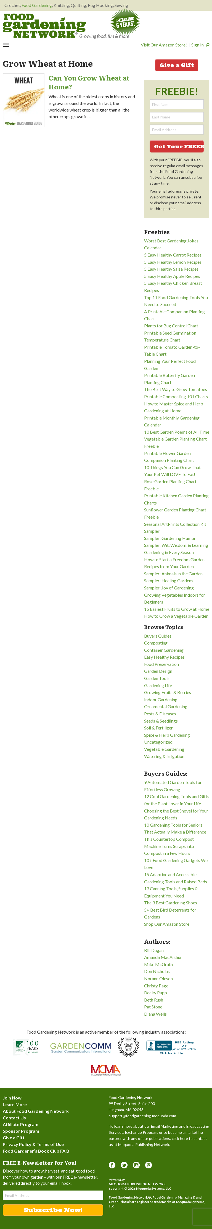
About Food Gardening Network (36, 1111)
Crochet (12, 5)
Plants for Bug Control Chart (171, 325)
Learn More (15, 1104)
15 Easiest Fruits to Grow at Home (176, 609)
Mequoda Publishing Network (137, 1184)
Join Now (12, 1097)
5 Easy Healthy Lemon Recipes (173, 262)
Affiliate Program (20, 1124)
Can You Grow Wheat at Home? (89, 82)
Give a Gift (177, 65)
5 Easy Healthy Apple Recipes (172, 276)
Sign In (197, 44)
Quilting (78, 5)
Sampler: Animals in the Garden (173, 573)
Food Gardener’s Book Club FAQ (36, 1150)
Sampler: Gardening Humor (170, 538)
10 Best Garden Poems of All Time (176, 431)
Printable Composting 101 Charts (176, 396)
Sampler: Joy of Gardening (169, 587)
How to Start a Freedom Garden (174, 559)
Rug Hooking (100, 5)
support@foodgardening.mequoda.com (142, 1115)
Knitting (61, 5)
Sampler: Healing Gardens (168, 580)
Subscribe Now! (53, 1210)
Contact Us (14, 1117)
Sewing (121, 5)
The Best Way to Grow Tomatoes (175, 389)
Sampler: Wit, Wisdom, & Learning (176, 545)
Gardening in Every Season (169, 552)
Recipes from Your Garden (169, 566)
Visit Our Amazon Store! (164, 44)
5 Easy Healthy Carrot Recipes (173, 254)
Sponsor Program (21, 1131)
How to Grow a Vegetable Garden (176, 616)
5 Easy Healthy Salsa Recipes (171, 268)
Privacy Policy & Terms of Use (33, 1144)
